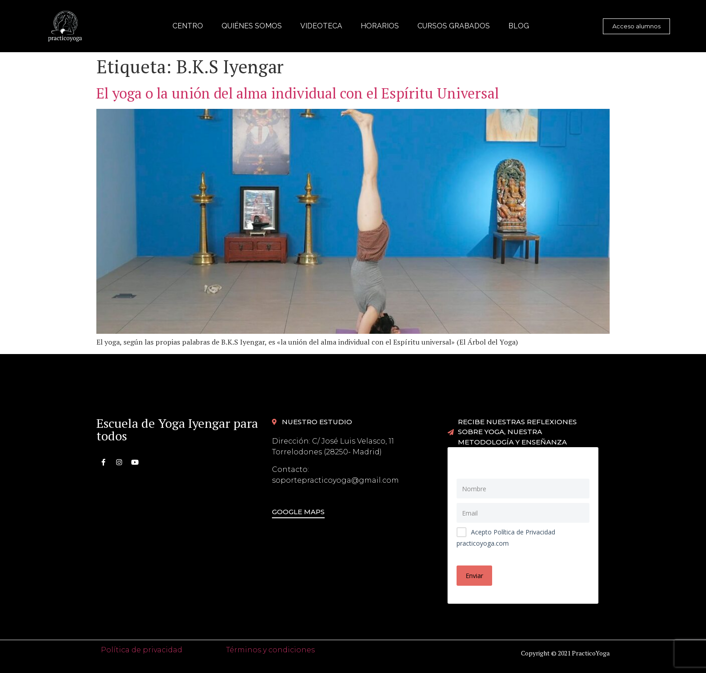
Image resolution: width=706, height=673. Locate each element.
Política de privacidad (141, 650)
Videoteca (321, 26)
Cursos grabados (453, 26)
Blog (518, 26)
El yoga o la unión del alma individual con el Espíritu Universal (297, 93)
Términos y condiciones (270, 650)
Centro (187, 26)
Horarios (380, 26)
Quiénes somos (252, 26)
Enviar (474, 575)
